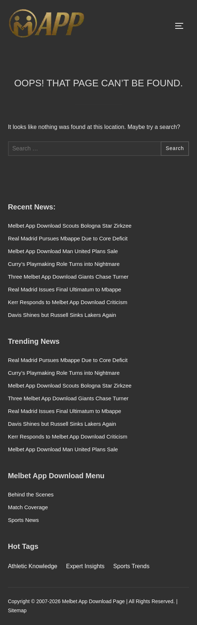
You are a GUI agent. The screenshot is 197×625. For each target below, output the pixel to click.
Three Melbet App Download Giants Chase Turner (68, 277)
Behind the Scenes (31, 494)
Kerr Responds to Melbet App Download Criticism (67, 302)
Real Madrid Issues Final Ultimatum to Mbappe (64, 289)
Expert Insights (85, 566)
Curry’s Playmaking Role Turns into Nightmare (64, 264)
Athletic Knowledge (32, 566)
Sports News (23, 520)
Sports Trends (131, 566)
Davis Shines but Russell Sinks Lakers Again (62, 315)
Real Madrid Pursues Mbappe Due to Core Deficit (68, 238)
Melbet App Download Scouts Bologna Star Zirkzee (70, 226)
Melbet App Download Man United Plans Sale (63, 251)
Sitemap (17, 610)
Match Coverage (28, 507)
